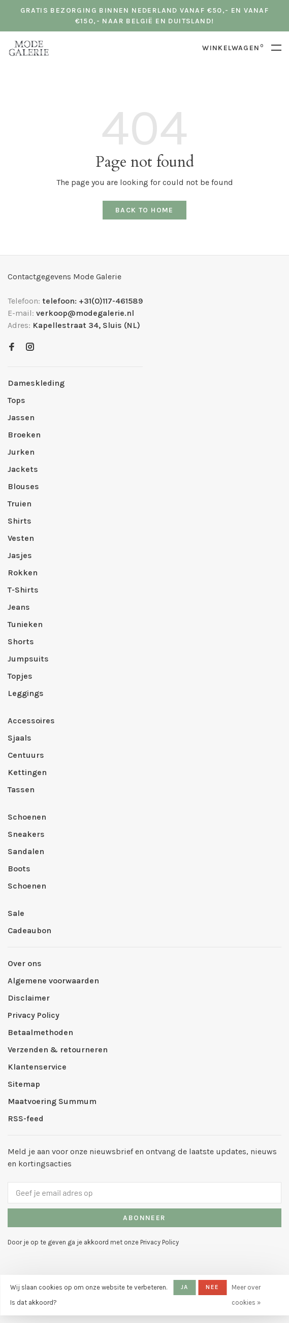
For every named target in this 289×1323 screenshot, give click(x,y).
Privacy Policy (33, 1015)
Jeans (19, 607)
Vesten (21, 538)
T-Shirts (23, 590)
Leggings (26, 693)
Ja (184, 1287)
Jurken (21, 452)
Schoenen (27, 817)
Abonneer (144, 1218)
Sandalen (26, 851)
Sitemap (24, 1084)
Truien (19, 503)
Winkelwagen (233, 48)
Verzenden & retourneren (58, 1049)
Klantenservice (37, 1067)
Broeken (24, 434)
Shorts (21, 641)
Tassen (21, 789)
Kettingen (27, 772)
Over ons (25, 963)
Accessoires (31, 720)
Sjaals (19, 738)
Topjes (20, 676)
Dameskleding (36, 383)
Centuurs (26, 755)
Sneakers (26, 834)
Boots (19, 868)
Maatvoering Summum (52, 1101)
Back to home (144, 210)
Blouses (23, 486)
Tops (16, 400)
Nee (212, 1287)
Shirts (19, 521)
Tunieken (25, 624)
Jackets (23, 469)
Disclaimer (29, 998)
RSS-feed (26, 1118)
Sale (16, 913)
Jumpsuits (28, 659)
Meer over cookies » (246, 1294)
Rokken (23, 572)
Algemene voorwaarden (53, 980)
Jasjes (20, 555)
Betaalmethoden (40, 1032)
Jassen (21, 417)
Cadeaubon (29, 930)
